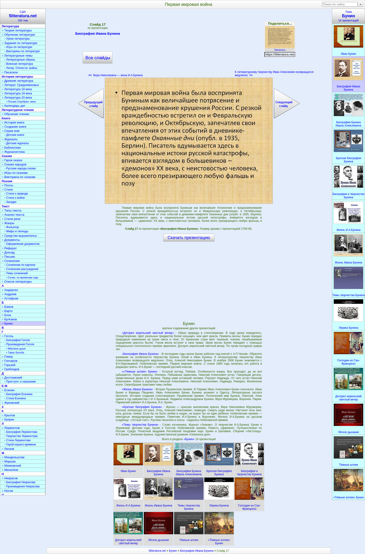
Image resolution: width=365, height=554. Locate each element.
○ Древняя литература (17, 80)
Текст (6, 206)
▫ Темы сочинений (16, 273)
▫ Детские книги (14, 135)
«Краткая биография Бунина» (142, 407)
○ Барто (7, 311)
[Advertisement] (189, 44)
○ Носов (7, 490)
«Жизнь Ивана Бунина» (137, 389)
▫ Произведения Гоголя (19, 344)
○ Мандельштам (13, 457)
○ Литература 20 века (17, 97)
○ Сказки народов (14, 164)
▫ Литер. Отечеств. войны (20, 68)
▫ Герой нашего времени (20, 444)
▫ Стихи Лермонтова (17, 440)
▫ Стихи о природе (16, 193)
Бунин (173, 550)
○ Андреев (9, 294)
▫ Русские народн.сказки (20, 168)
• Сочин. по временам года (22, 277)
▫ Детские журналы (16, 143)
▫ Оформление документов (21, 244)
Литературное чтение (18, 110)
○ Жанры (8, 223)
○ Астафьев (10, 298)
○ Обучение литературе (18, 34)
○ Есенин (8, 390)
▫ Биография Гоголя (17, 340)
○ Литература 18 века (17, 89)
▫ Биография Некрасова (19, 482)
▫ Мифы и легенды (16, 231)
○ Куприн (8, 419)
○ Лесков (8, 449)
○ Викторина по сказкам (18, 177)
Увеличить (279, 48)
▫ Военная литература (18, 63)
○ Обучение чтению (15, 114)
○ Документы (11, 240)
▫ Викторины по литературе (22, 51)
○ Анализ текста (13, 214)
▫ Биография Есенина (18, 394)
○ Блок (6, 315)
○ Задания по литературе (19, 43)
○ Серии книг (11, 131)
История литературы (17, 76)
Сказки (7, 156)
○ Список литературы (17, 281)
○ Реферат (9, 248)
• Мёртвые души (16, 348)
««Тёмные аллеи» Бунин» (140, 371)
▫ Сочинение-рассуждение (21, 269)
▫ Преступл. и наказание (20, 381)
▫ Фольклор (11, 227)
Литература (10, 26)
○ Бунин (7, 323)
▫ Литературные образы (19, 59)
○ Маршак (9, 461)
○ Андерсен (10, 290)
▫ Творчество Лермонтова (20, 436)
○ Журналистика (13, 152)
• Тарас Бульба (15, 352)
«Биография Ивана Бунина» (140, 354)
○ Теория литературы (17, 30)
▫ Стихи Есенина (15, 398)
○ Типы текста (11, 210)
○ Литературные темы (17, 55)
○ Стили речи (11, 219)
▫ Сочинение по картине (19, 265)
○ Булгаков (9, 319)
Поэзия (7, 181)
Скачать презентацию (189, 237)
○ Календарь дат (13, 105)
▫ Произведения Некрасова (22, 486)
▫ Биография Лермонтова (20, 432)
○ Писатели (10, 72)
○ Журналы (9, 139)
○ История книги (13, 122)
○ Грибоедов (10, 369)
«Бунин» (189, 439)
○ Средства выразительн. (19, 235)
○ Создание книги (14, 126)
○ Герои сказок (12, 160)
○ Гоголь (8, 336)
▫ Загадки (10, 202)
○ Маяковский (11, 465)
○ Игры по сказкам (14, 172)
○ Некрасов (10, 478)
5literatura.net (157, 550)
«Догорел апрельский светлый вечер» (148, 333)
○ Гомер (7, 356)
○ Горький (8, 365)
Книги (6, 118)
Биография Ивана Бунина (97, 34)
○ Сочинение (11, 261)
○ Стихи (7, 189)
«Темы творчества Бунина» (140, 424)
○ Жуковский (10, 402)
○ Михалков (10, 470)
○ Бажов (7, 306)
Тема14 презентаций (348, 16)
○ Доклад (8, 252)
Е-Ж (4, 386)
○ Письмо (8, 256)
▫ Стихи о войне (14, 197)
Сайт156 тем (22, 16)
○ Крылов (8, 415)
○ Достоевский (12, 377)
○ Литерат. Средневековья (20, 85)
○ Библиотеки (11, 147)
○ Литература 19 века (17, 93)
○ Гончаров (9, 360)
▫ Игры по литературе (18, 47)
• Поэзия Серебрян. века (21, 101)
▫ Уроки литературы (17, 38)
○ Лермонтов (11, 428)
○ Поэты (7, 185)
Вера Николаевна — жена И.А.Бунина (115, 75)
